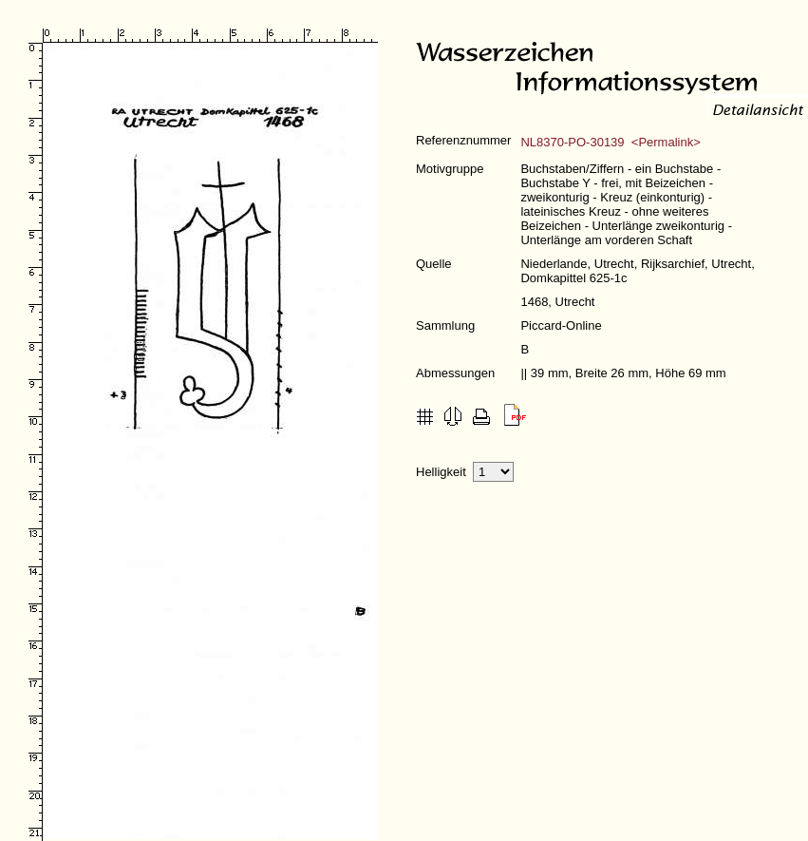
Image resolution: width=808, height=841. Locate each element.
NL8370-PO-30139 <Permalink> (610, 142)
